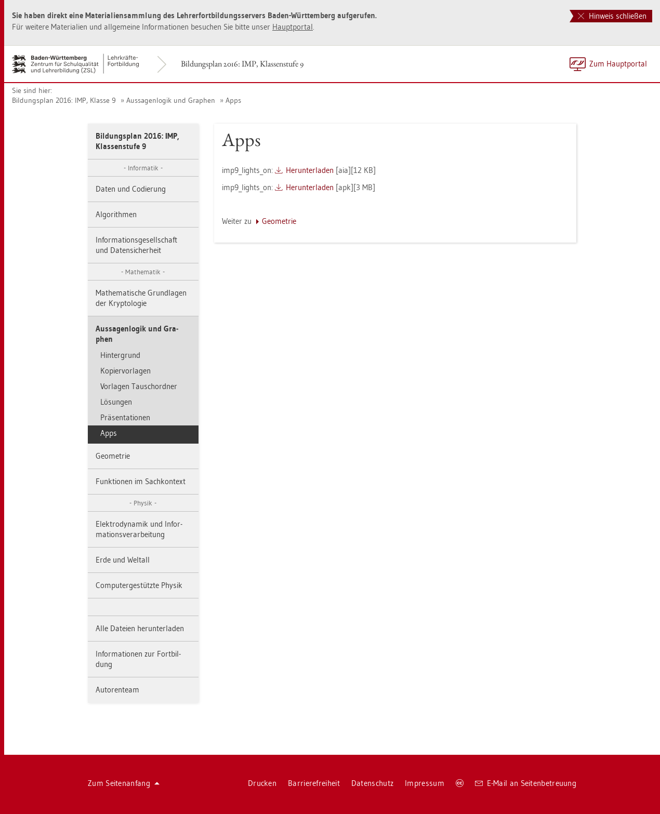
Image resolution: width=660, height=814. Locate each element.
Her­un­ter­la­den (310, 170)
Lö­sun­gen (116, 402)
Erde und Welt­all (123, 560)
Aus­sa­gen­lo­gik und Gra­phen (170, 100)
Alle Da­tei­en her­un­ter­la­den (140, 628)
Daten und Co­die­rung (131, 189)
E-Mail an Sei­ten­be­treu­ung (525, 783)
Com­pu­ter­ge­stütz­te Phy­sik (139, 585)
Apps (233, 100)
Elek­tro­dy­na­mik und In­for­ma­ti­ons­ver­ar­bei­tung (139, 529)
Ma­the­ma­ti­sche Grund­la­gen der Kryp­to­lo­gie (141, 298)
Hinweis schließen (612, 16)
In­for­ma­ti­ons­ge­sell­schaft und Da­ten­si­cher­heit (136, 245)
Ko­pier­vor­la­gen (125, 371)
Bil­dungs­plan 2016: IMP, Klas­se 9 (64, 100)
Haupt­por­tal (292, 27)
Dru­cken (262, 783)
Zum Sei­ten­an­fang (124, 783)
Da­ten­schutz (372, 783)
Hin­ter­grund (120, 355)
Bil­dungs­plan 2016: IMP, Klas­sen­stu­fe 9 (242, 63)
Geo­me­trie (113, 456)
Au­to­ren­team (117, 690)
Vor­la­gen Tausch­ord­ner (138, 386)
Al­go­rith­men (116, 214)
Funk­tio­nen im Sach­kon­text (141, 481)
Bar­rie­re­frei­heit (314, 783)
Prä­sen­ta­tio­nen (125, 417)
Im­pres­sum (424, 783)
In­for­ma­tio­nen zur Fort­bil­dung (138, 659)
